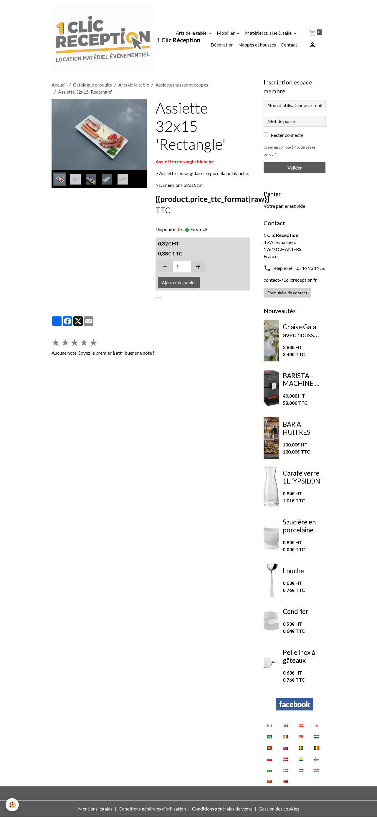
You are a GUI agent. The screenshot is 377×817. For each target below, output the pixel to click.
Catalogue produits (92, 84)
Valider (294, 167)
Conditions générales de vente (222, 808)
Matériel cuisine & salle (268, 33)
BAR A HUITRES (296, 428)
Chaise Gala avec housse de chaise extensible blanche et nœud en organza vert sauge (301, 331)
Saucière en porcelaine (299, 526)
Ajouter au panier (179, 282)
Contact (289, 44)
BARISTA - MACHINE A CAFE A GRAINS (301, 380)
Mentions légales (95, 808)
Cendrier (295, 611)
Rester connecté (287, 135)
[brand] (103, 39)
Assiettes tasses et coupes (182, 84)
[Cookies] (12, 804)
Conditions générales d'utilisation (152, 808)
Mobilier (226, 33)
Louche (293, 571)
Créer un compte (277, 147)
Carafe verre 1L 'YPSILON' (302, 477)
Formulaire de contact (287, 292)
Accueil (59, 84)
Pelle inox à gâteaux (299, 656)
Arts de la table (191, 33)
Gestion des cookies (279, 808)
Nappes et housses (257, 44)
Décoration (222, 44)
